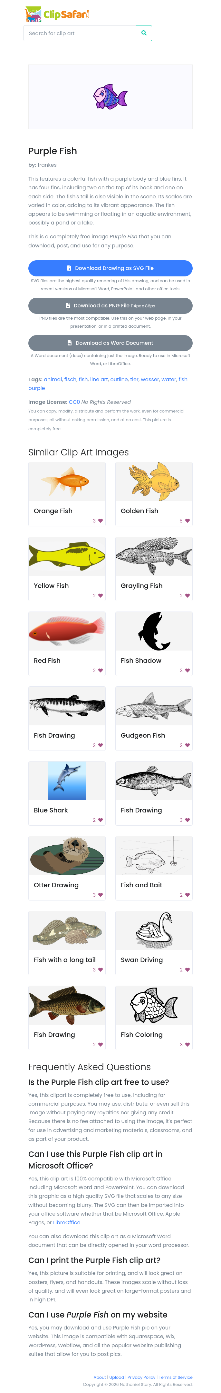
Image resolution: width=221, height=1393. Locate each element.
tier (134, 379)
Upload (117, 1377)
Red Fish (47, 660)
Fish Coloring (142, 1034)
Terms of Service (176, 1377)
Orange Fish (53, 510)
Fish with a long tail (65, 959)
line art (99, 379)
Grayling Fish (142, 585)
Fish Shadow (141, 660)
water (168, 379)
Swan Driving (142, 959)
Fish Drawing (54, 735)
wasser (150, 379)
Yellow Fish (51, 585)
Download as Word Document (110, 343)
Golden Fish (140, 510)
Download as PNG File (110, 305)
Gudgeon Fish (143, 735)
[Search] (80, 33)
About (100, 1377)
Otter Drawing (56, 885)
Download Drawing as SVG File (110, 268)
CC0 (74, 402)
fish (83, 379)
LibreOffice (66, 1222)
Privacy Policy (141, 1377)
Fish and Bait (141, 885)
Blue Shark (51, 810)
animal (53, 379)
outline (119, 379)
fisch (70, 379)
